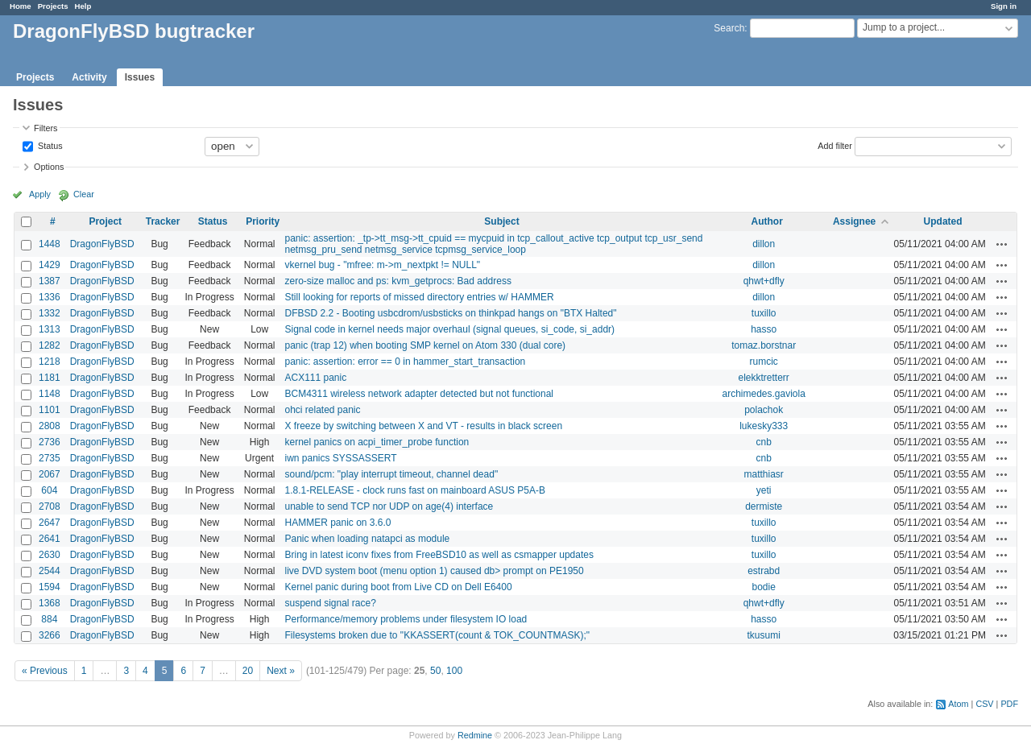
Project (105, 221)
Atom (958, 704)
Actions (1002, 244)
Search (729, 28)
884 (49, 619)
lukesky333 (763, 426)
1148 (49, 393)
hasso (763, 329)
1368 (49, 603)
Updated (943, 221)
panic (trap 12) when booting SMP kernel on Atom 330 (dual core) (424, 345)
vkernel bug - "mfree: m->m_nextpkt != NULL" (382, 265)
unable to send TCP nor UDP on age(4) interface (388, 506)
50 (435, 670)
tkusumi (763, 635)
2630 (49, 554)
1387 (49, 281)
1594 (49, 587)
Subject (501, 221)
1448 (49, 244)
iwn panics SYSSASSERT (340, 458)
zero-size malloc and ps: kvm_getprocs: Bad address (397, 281)
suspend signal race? (329, 603)
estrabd (763, 571)
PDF (1009, 704)
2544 (49, 571)
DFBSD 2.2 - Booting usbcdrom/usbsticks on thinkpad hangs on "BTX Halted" (450, 313)
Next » (281, 670)
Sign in (1004, 6)
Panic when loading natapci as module (366, 538)
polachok (763, 409)
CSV (984, 704)
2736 (49, 442)
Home (20, 6)
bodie (763, 587)
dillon (763, 244)
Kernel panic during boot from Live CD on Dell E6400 (397, 587)
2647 (49, 522)
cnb (764, 442)
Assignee (854, 221)
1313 (49, 329)
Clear (83, 194)
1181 (49, 377)
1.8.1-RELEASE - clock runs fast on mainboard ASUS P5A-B (414, 490)
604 (49, 490)
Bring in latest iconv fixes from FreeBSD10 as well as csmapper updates (439, 554)
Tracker (163, 221)
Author (767, 221)
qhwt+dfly (764, 281)
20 (247, 670)
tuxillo (764, 313)
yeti (764, 490)
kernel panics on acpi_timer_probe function (376, 442)
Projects (53, 6)
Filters (45, 128)
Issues (140, 77)
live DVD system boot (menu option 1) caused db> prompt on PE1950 (433, 571)
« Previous (45, 670)
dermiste (763, 506)
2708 (49, 506)
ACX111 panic (315, 377)
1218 (49, 361)
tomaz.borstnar (763, 345)
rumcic (764, 361)
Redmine (475, 735)
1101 (49, 409)
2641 (49, 538)
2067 (49, 474)
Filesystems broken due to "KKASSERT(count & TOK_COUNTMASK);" (437, 635)
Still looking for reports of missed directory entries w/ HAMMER (418, 297)
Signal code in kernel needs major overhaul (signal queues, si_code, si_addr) (449, 329)
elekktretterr (764, 377)
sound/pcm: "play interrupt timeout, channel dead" (391, 474)
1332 (49, 313)
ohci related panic (322, 409)
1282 (49, 345)
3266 (49, 635)
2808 (49, 426)
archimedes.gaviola (763, 393)
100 (454, 670)
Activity (89, 77)
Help (83, 6)
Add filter (835, 145)
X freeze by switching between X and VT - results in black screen (423, 426)
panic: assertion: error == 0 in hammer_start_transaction (404, 361)
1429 (49, 265)
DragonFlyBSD (102, 244)
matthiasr (764, 474)
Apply (40, 194)
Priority (262, 221)
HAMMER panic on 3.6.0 (337, 522)
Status (49, 145)
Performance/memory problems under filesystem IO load (405, 619)
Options (49, 167)
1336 (49, 297)
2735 (49, 458)
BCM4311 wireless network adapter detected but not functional (418, 393)
